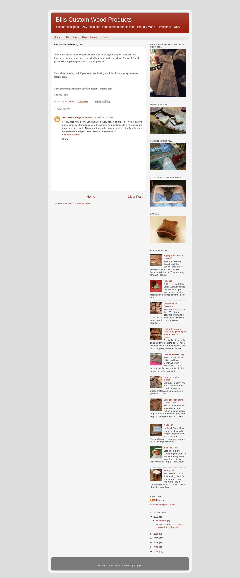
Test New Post (171, 447)
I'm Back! (168, 425)
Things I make (90, 37)
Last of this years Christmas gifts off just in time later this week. (175, 333)
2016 (156, 542)
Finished (168, 281)
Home (57, 37)
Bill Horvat (159, 500)
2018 (156, 534)
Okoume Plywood (71, 134)
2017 (156, 538)
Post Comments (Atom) (79, 203)
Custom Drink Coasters (170, 305)
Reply (65, 139)
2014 (156, 551)
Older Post (135, 196)
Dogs (105, 37)
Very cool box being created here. (173, 401)
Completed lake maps (175, 354)
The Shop (71, 37)
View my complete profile (162, 504)
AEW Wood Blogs (71, 117)
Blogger (138, 565)
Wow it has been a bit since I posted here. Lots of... (170, 525)
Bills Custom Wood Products (94, 19)
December (161, 520)
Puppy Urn (169, 470)
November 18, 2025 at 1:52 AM (97, 117)
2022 (156, 517)
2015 (156, 547)
